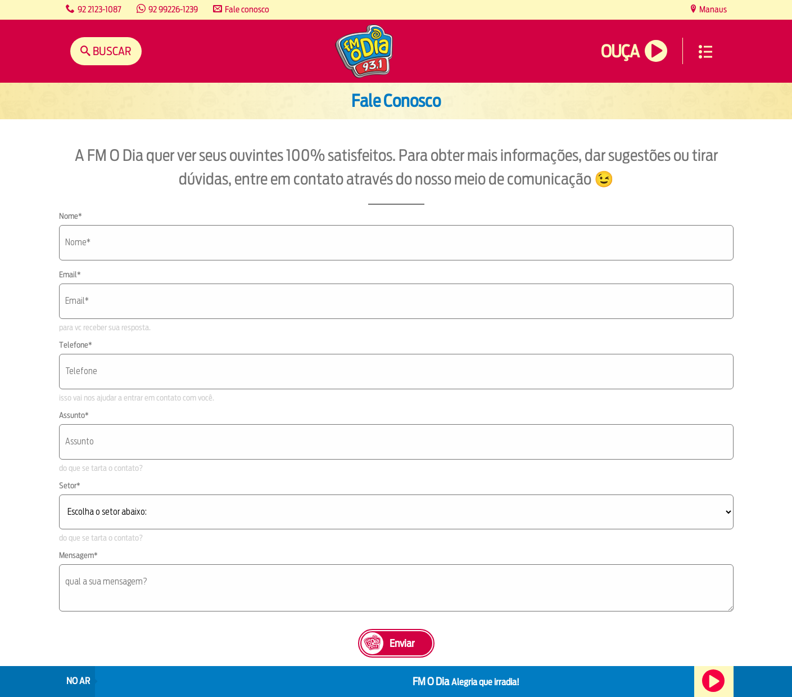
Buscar (111, 50)
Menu (705, 52)
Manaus (712, 9)
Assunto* (74, 415)
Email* (70, 274)
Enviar (402, 643)
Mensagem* (78, 555)
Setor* (69, 485)
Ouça (620, 51)
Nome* (70, 216)
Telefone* (75, 344)
